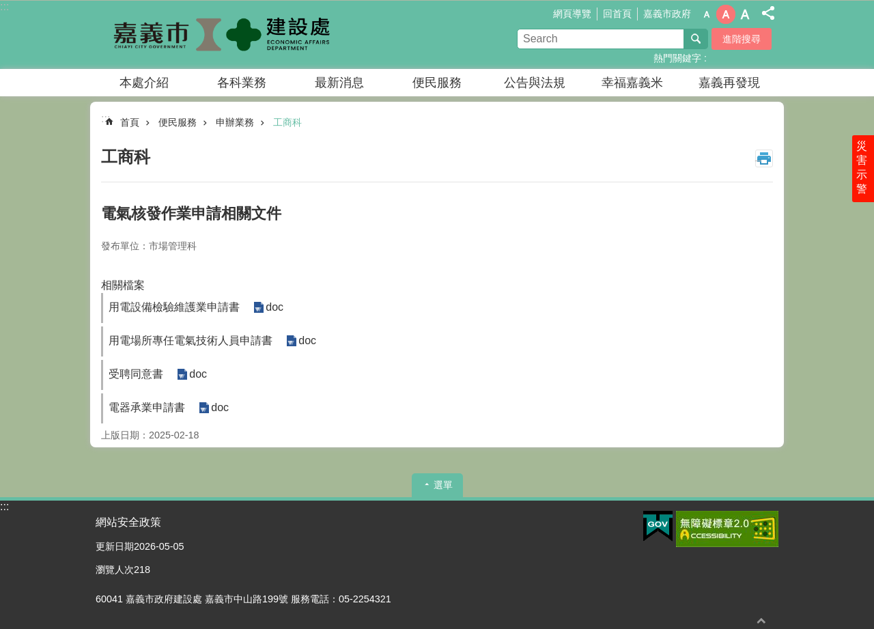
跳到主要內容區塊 (7, 7)
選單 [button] (443, 484)
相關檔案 (123, 285)
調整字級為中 (725, 14)
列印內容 (764, 158)
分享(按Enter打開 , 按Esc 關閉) (768, 13)
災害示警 (861, 168)
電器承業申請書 (147, 407)
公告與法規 (534, 82)
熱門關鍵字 (677, 58)
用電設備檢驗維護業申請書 (174, 307)
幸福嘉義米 (632, 82)
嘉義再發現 (729, 82)
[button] (658, 526)
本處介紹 (144, 82)
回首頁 (617, 13)
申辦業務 (235, 122)
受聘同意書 (136, 374)
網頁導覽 (572, 13)
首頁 (129, 122)
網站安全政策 (128, 522)
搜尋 (695, 39)
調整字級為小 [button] (706, 14)
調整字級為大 (745, 14)
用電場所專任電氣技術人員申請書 (190, 340)
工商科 (287, 122)
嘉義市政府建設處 (215, 35)
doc (274, 307)
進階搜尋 (741, 38)
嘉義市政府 (667, 13)
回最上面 (761, 620)
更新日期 (115, 546)
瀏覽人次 (115, 569)
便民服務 (437, 82)
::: (4, 6)
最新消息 (339, 82)
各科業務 (241, 82)
